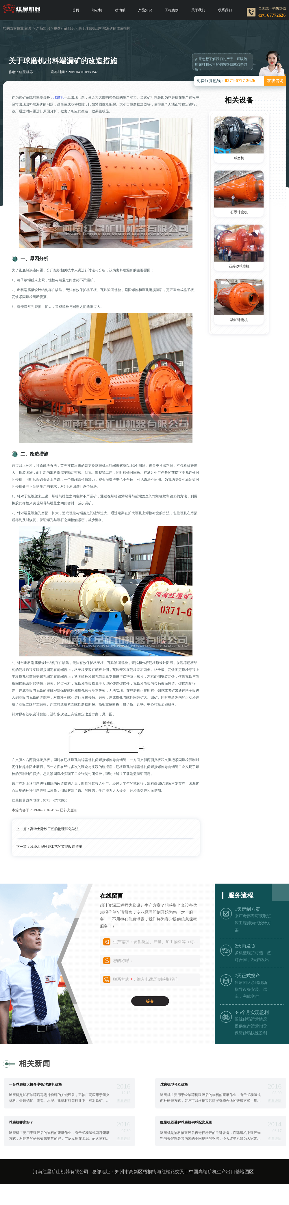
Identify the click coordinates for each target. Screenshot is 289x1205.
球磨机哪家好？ (21, 1122)
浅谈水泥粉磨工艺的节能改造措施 (56, 847)
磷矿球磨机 (239, 320)
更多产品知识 (64, 28)
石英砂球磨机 (239, 266)
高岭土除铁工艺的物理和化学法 (54, 829)
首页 (75, 10)
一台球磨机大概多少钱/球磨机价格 (35, 1084)
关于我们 (198, 10)
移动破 (120, 10)
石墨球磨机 (239, 212)
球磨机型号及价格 (174, 1084)
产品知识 (145, 10)
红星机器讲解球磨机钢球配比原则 (186, 1122)
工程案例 (172, 10)
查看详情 (124, 1101)
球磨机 (58, 97)
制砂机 (97, 10)
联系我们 (225, 10)
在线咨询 (275, 81)
